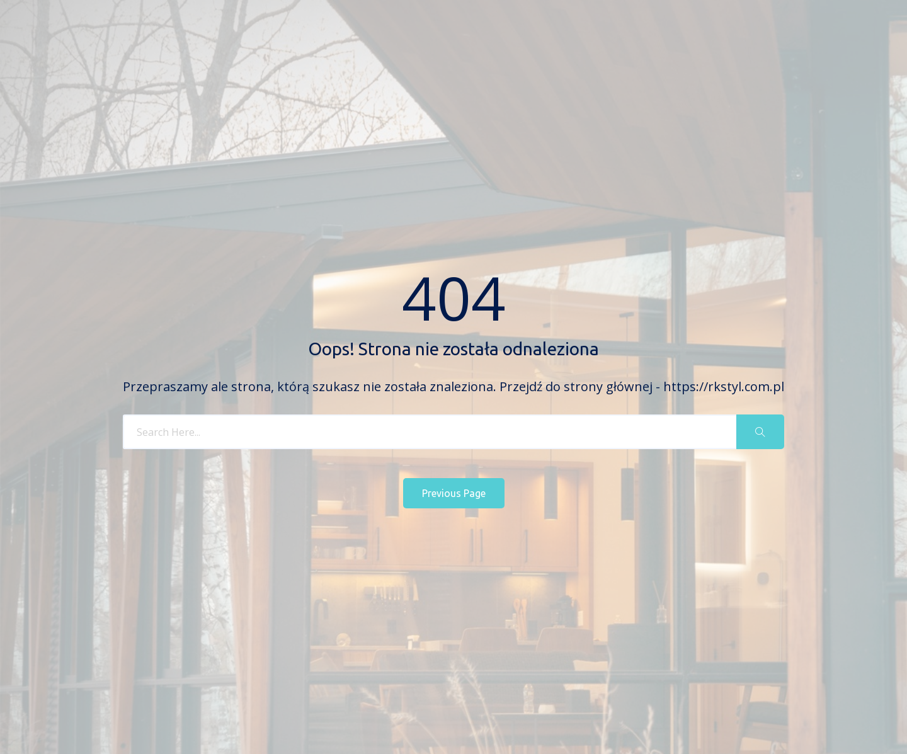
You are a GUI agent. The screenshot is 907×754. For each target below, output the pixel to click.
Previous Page (454, 493)
